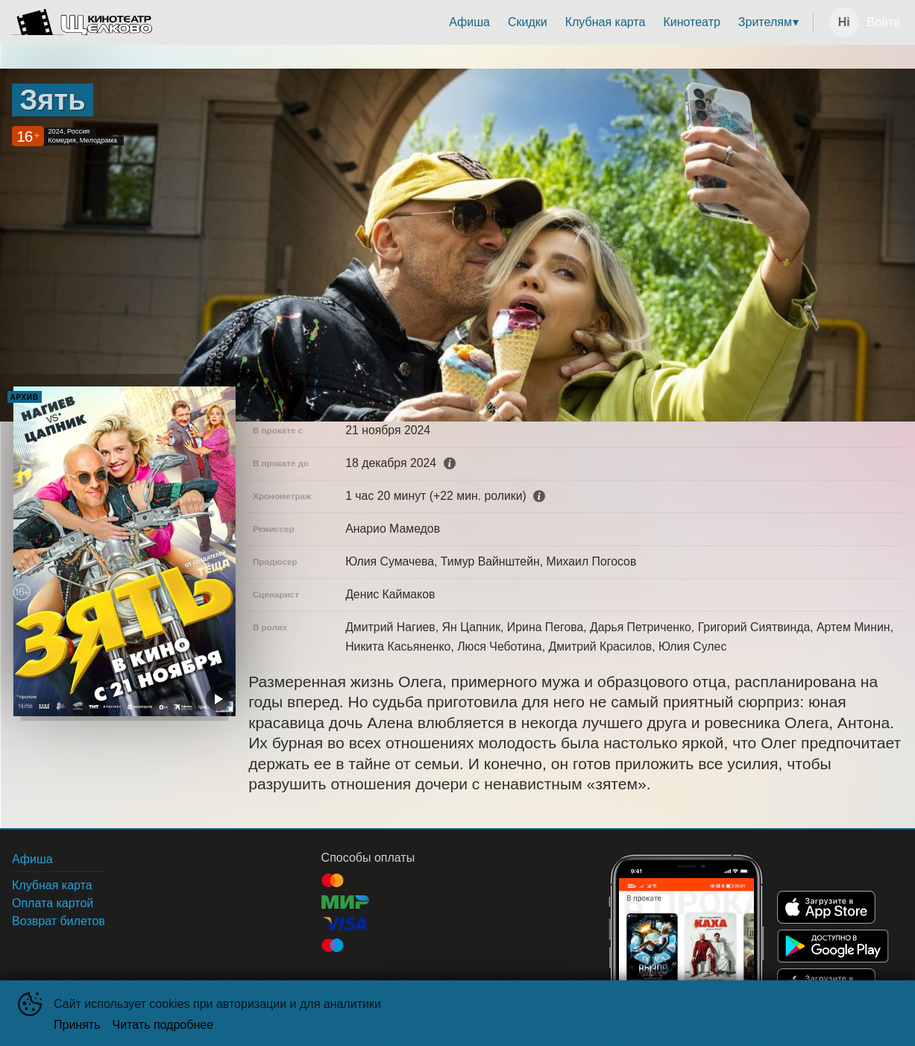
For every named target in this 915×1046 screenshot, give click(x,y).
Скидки (527, 22)
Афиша (469, 22)
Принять (77, 1024)
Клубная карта (605, 22)
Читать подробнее (163, 1024)
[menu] (485, 22)
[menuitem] (469, 22)
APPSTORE (826, 907)
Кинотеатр (691, 22)
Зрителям (765, 22)
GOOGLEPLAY (833, 946)
